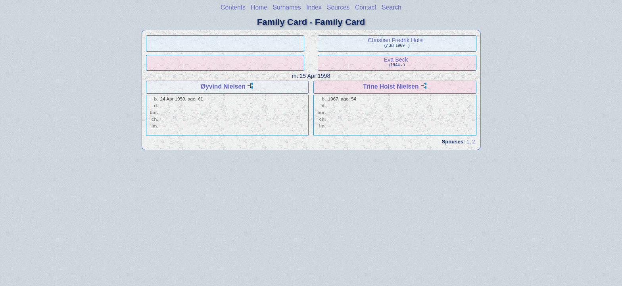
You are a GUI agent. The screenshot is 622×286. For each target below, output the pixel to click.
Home (259, 7)
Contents (233, 7)
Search (391, 7)
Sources (338, 7)
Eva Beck (396, 59)
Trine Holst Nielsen (391, 86)
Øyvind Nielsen (223, 86)
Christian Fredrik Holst (396, 40)
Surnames (287, 7)
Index (313, 7)
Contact (365, 7)
